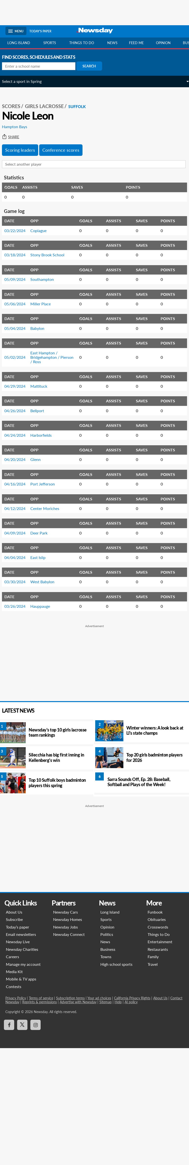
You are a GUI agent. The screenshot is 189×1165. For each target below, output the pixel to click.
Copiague (42, 230)
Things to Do (158, 934)
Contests (14, 986)
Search (92, 66)
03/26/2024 (18, 606)
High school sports (116, 964)
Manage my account (23, 964)
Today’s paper (18, 927)
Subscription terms (71, 998)
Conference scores (64, 150)
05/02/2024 (18, 357)
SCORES (14, 106)
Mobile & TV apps (21, 979)
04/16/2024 (18, 484)
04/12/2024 (18, 508)
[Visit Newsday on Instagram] (36, 1025)
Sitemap (106, 1002)
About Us (14, 912)
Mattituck (42, 386)
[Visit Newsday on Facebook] (9, 1025)
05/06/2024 (18, 303)
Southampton (45, 279)
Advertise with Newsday (78, 1002)
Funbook (154, 912)
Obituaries (156, 919)
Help (118, 1002)
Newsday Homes (67, 919)
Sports (49, 43)
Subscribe (14, 919)
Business (107, 949)
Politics (106, 934)
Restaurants (157, 949)
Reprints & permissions (40, 1002)
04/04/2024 (18, 557)
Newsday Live (18, 941)
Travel (152, 964)
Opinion (163, 43)
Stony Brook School (51, 254)
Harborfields (44, 435)
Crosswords (157, 927)
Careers (13, 956)
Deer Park (42, 533)
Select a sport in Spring (25, 81)
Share (14, 137)
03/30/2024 (18, 581)
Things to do (81, 43)
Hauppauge (43, 606)
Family (152, 956)
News (112, 43)
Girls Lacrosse (47, 106)
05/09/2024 (18, 279)
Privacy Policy (16, 998)
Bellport (40, 410)
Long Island (18, 43)
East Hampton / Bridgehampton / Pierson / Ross (55, 357)
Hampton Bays (18, 126)
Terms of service (41, 998)
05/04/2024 (18, 328)
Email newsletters (21, 934)
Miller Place (44, 303)
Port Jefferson (46, 484)
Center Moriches (48, 508)
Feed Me (136, 43)
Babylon (41, 328)
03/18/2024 (18, 254)
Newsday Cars (65, 912)
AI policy (131, 1002)
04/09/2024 (18, 533)
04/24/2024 (18, 435)
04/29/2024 (18, 386)
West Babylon (46, 581)
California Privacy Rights (133, 998)
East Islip (41, 557)
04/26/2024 (18, 410)
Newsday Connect (69, 934)
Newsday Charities (22, 949)
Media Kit (14, 971)
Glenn (39, 459)
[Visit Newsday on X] (23, 1025)
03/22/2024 (18, 230)
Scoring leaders (23, 150)
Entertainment (159, 941)
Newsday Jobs (65, 927)
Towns (105, 956)
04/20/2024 (18, 459)
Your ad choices (100, 998)
